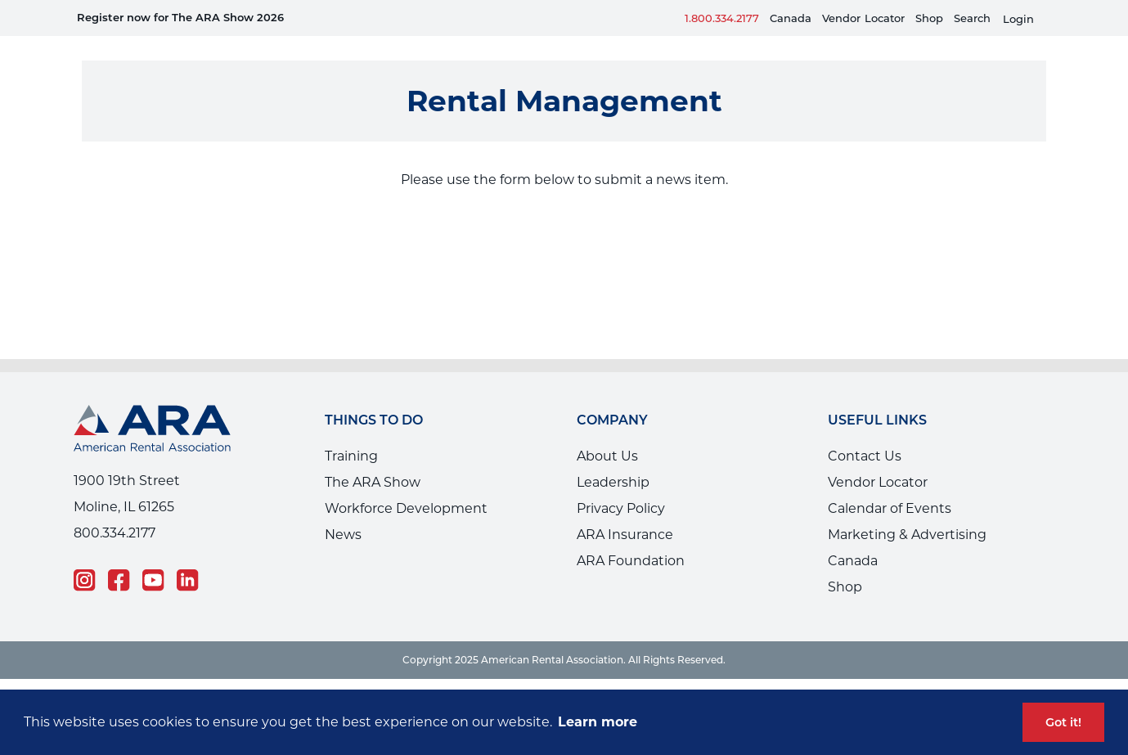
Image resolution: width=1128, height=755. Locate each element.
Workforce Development (406, 484)
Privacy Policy (621, 484)
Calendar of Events (889, 484)
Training (351, 431)
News (343, 510)
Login (1018, 19)
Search (972, 18)
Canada (790, 18)
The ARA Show (372, 457)
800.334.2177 (114, 508)
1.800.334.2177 (722, 18)
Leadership (613, 457)
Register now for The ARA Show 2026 (180, 17)
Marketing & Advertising (907, 510)
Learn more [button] (597, 722)
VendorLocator (863, 18)
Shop (929, 18)
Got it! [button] (1063, 722)
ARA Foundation (631, 536)
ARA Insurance (625, 510)
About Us (607, 431)
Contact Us (864, 431)
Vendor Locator (878, 457)
